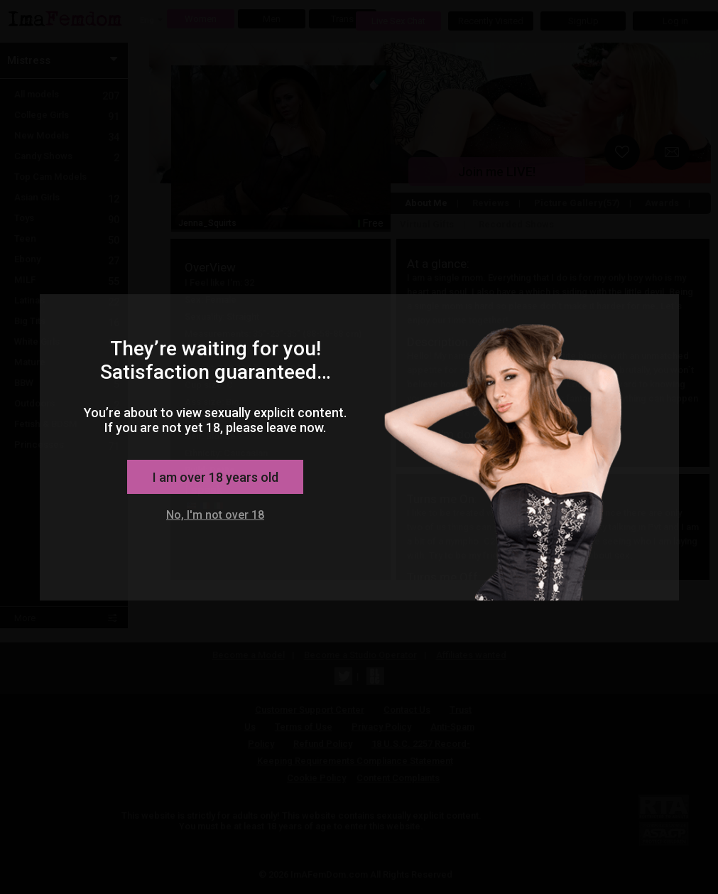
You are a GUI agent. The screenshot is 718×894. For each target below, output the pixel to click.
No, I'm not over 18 (215, 515)
